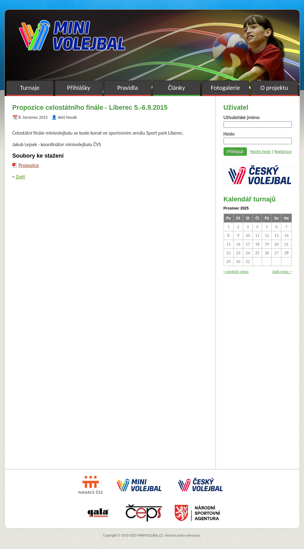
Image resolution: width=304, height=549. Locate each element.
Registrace (283, 151)
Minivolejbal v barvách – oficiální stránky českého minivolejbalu (72, 35)
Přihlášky (78, 88)
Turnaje (29, 88)
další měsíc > (282, 271)
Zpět (20, 176)
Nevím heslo (260, 151)
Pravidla (127, 88)
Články (176, 88)
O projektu (274, 88)
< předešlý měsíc (236, 271)
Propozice (29, 165)
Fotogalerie (225, 88)
